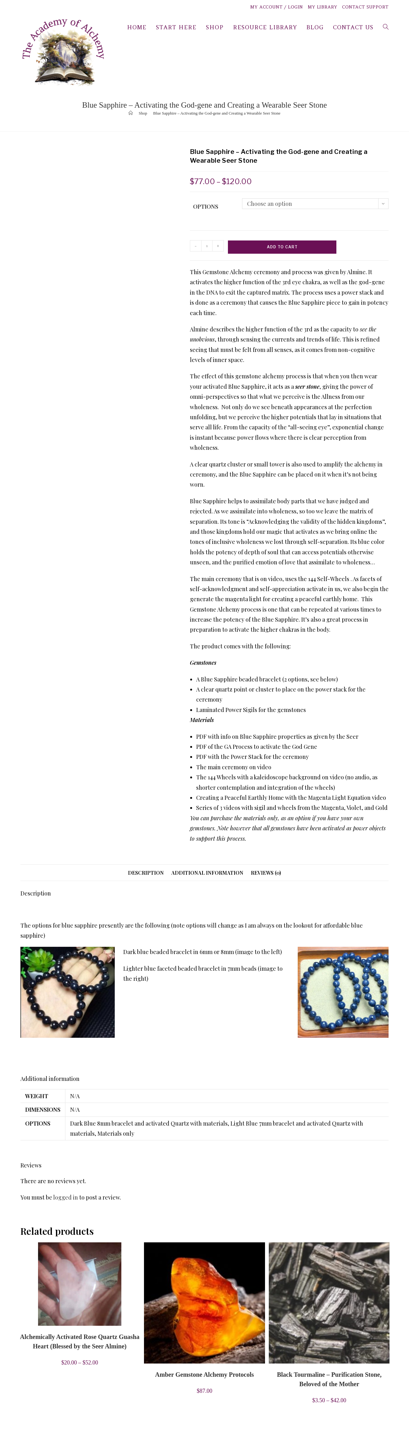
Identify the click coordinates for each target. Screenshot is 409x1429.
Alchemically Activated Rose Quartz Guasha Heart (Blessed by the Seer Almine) (80, 1341)
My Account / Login (276, 7)
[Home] (131, 113)
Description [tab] (146, 872)
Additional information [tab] (207, 872)
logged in (65, 1197)
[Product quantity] (207, 245)
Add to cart (282, 247)
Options (205, 206)
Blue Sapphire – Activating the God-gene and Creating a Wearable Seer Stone (216, 113)
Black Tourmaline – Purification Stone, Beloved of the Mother (329, 1379)
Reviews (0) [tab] (266, 872)
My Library (322, 7)
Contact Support (365, 7)
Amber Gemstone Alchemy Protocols (204, 1374)
